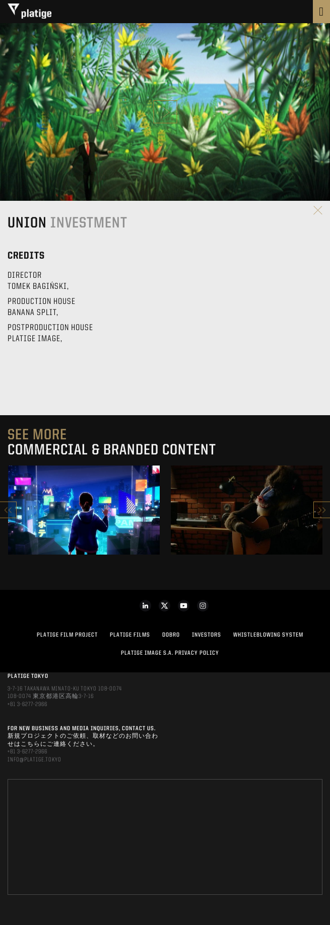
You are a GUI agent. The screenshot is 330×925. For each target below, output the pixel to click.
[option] (84, 510)
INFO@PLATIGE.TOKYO (34, 760)
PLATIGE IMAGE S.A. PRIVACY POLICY (170, 653)
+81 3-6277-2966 (27, 705)
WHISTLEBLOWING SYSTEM (268, 635)
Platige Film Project (67, 635)
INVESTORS (206, 635)
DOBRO (171, 635)
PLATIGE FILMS (130, 635)
